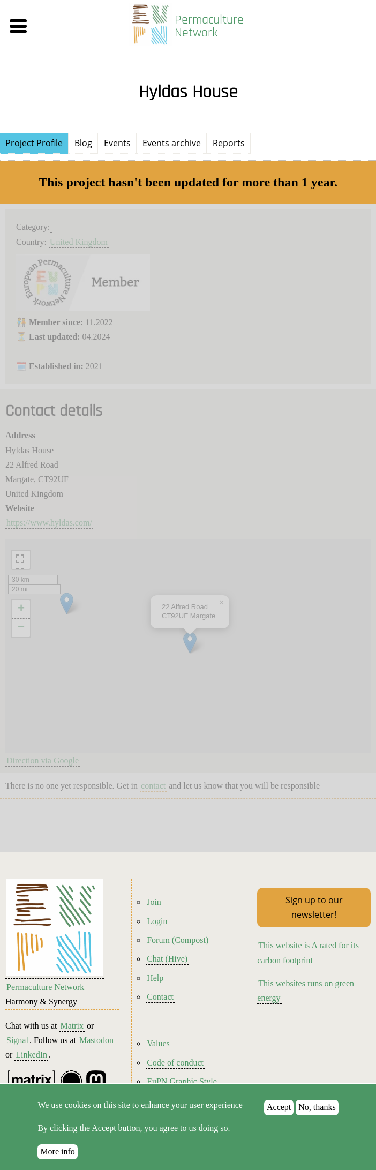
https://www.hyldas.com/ (49, 522)
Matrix (72, 1025)
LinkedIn (31, 1054)
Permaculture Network (209, 26)
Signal (17, 1040)
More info (57, 1151)
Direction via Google (42, 760)
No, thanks (316, 1107)
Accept (279, 1107)
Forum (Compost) (177, 939)
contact (153, 785)
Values (158, 1043)
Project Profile (34, 143)
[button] (60, 26)
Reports (229, 143)
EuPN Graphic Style (182, 1081)
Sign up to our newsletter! (314, 907)
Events (117, 143)
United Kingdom (79, 241)
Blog (83, 143)
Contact (160, 996)
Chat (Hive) (167, 958)
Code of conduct (175, 1062)
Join (154, 901)
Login (157, 921)
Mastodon (96, 1040)
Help (155, 977)
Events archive (171, 143)
